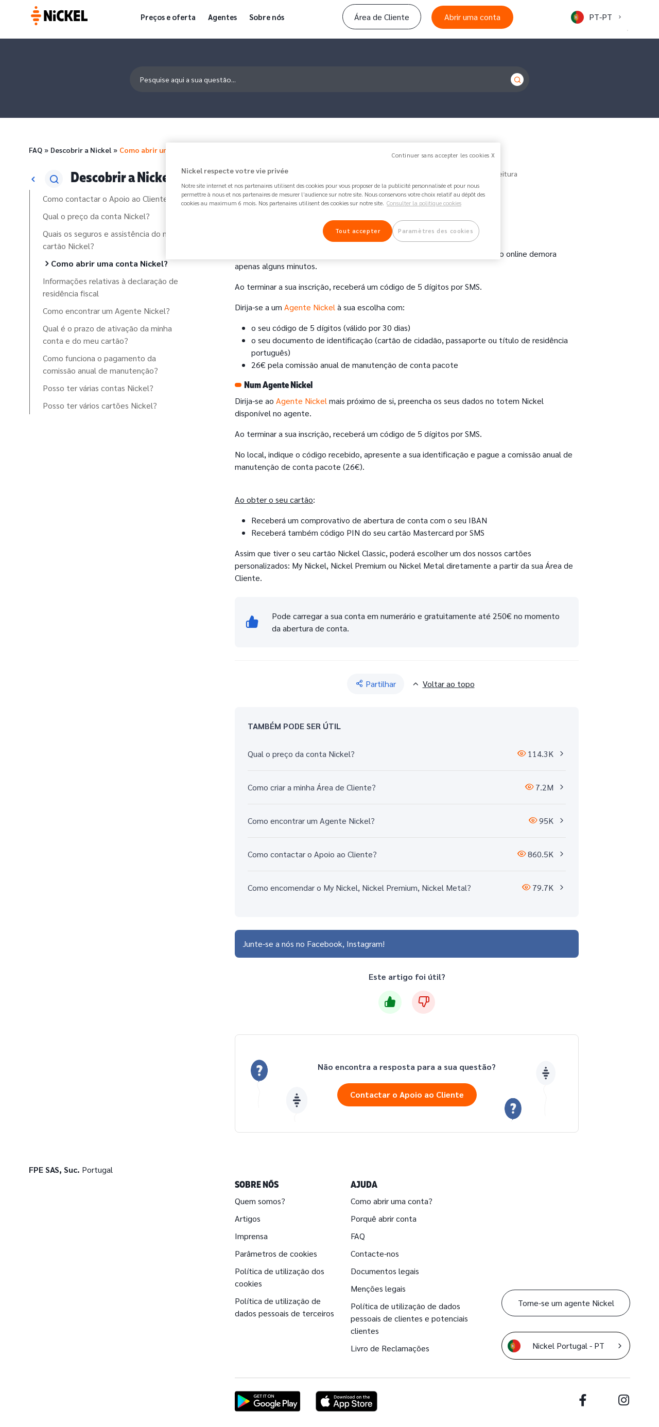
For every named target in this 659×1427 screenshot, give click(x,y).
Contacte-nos (375, 1253)
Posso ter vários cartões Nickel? (100, 405)
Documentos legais (385, 1270)
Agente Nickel (309, 307)
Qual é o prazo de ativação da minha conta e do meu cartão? (107, 334)
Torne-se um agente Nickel (566, 1302)
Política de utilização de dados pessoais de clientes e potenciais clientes (409, 1318)
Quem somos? (260, 1200)
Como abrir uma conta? (391, 1200)
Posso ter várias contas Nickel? (98, 387)
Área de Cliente (381, 16)
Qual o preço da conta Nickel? (96, 215)
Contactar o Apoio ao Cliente (407, 1094)
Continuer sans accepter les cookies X (443, 155)
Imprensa (251, 1235)
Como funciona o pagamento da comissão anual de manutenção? (100, 364)
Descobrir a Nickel (80, 149)
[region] (333, 201)
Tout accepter (357, 231)
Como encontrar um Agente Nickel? (106, 310)
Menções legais (378, 1288)
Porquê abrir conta (384, 1218)
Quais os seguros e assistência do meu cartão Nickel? (110, 239)
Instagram (364, 943)
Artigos (248, 1218)
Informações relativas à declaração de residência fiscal (110, 286)
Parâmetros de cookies (276, 1253)
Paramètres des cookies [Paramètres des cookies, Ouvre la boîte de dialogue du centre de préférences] (436, 231)
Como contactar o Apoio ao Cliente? (107, 198)
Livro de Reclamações (390, 1348)
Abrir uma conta (472, 16)
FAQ (35, 149)
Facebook (324, 943)
